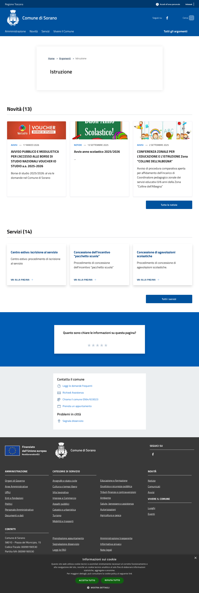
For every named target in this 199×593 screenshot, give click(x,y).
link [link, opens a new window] (130, 573)
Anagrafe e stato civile (65, 481)
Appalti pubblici (61, 504)
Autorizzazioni (108, 509)
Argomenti (65, 58)
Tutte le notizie (169, 205)
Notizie (78, 145)
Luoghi (151, 508)
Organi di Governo (15, 481)
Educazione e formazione (113, 480)
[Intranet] (188, 4)
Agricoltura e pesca (110, 515)
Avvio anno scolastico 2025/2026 (97, 151)
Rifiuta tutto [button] (112, 580)
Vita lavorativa (61, 492)
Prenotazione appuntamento (68, 538)
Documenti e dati (14, 515)
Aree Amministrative (16, 486)
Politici (8, 504)
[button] (99, 587)
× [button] (195, 558)
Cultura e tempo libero (65, 486)
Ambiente (105, 498)
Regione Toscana (14, 4)
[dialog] (99, 574)
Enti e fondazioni (14, 498)
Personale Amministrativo (19, 510)
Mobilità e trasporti (63, 521)
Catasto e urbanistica (64, 510)
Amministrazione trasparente (116, 538)
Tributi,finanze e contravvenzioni (118, 492)
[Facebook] (161, 18)
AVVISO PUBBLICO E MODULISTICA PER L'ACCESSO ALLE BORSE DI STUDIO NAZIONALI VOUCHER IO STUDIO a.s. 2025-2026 (35, 158)
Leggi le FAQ (59, 550)
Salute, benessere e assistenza (117, 504)
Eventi (151, 514)
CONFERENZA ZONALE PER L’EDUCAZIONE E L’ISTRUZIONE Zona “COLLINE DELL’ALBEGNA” (162, 156)
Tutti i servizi (169, 299)
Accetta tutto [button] (87, 580)
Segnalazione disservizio (66, 544)
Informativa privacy (110, 544)
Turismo (57, 515)
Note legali (106, 550)
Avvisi (14, 145)
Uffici (8, 492)
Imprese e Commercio (64, 498)
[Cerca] (190, 18)
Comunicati (154, 486)
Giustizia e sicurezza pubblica (116, 486)
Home (51, 58)
